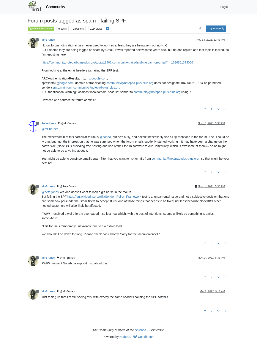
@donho (105, 137)
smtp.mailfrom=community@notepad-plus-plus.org (86, 87)
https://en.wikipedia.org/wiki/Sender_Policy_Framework (104, 196)
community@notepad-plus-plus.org (129, 83)
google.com (65, 83)
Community (55, 7)
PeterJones (49, 123)
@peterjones (50, 192)
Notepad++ (142, 330)
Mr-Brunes (48, 39)
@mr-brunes (50, 129)
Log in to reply (216, 28)
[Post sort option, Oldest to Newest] (200, 28)
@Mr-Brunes (67, 123)
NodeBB (125, 337)
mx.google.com (97, 78)
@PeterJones (66, 186)
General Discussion (41, 28)
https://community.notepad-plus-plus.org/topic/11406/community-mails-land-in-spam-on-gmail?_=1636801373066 (117, 62)
